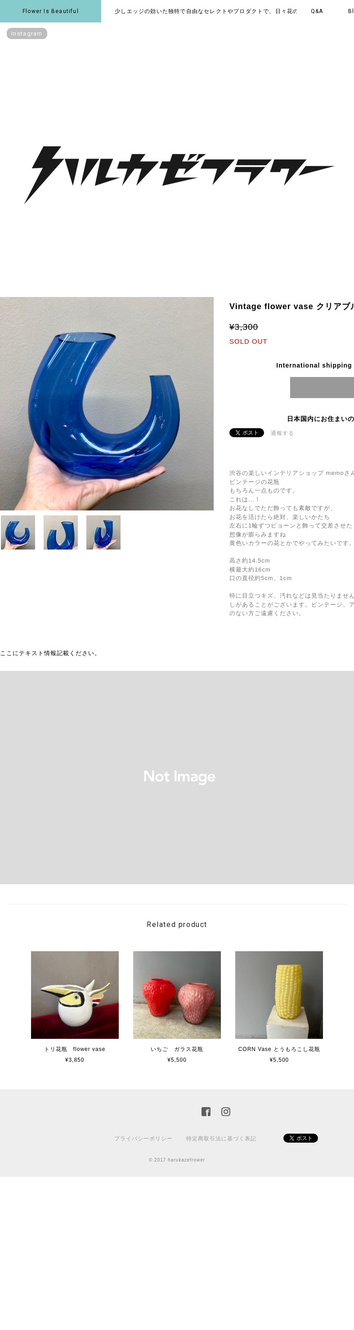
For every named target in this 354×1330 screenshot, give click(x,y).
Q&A (317, 11)
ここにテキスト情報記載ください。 (50, 653)
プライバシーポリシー (143, 1138)
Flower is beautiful (50, 11)
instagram (27, 33)
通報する (282, 433)
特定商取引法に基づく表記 (221, 1138)
